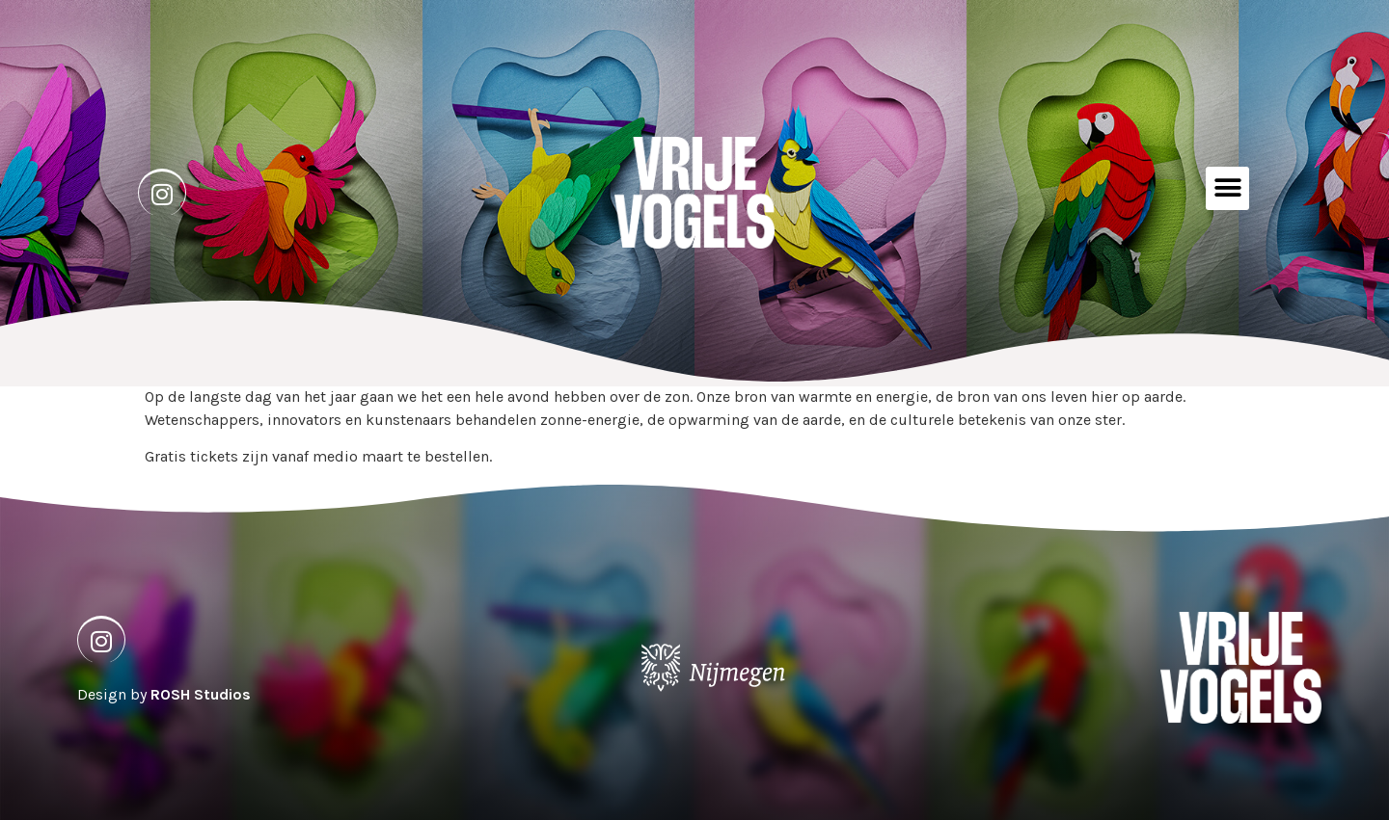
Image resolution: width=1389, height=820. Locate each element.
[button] (1227, 188)
